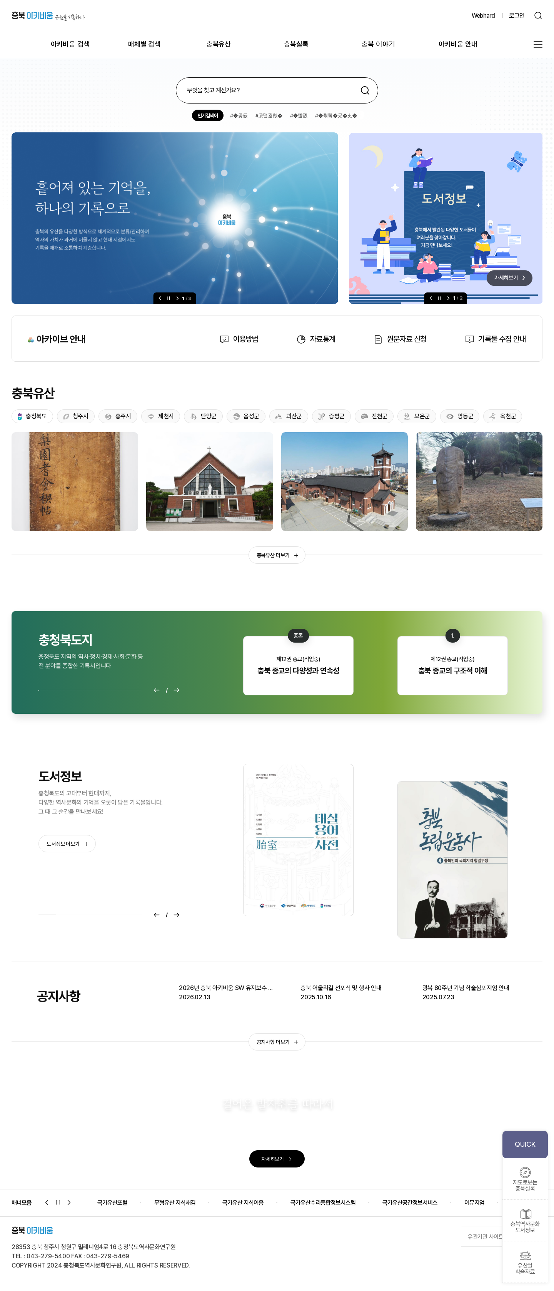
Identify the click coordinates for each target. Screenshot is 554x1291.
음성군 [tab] (246, 416)
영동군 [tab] (459, 416)
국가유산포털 (112, 1202)
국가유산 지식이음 (243, 1202)
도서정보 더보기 (67, 844)
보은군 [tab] (417, 416)
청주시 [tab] (75, 416)
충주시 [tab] (118, 416)
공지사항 (58, 996)
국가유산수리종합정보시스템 (322, 1202)
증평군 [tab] (331, 416)
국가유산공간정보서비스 (409, 1202)
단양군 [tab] (203, 417)
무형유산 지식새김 (174, 1202)
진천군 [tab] (374, 416)
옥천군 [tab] (502, 417)
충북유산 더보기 (278, 555)
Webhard (483, 15)
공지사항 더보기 (278, 1042)
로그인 (516, 15)
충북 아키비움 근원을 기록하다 (48, 15)
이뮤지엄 (474, 1202)
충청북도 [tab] (32, 417)
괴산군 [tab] (288, 416)
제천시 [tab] (160, 416)
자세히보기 (277, 1159)
